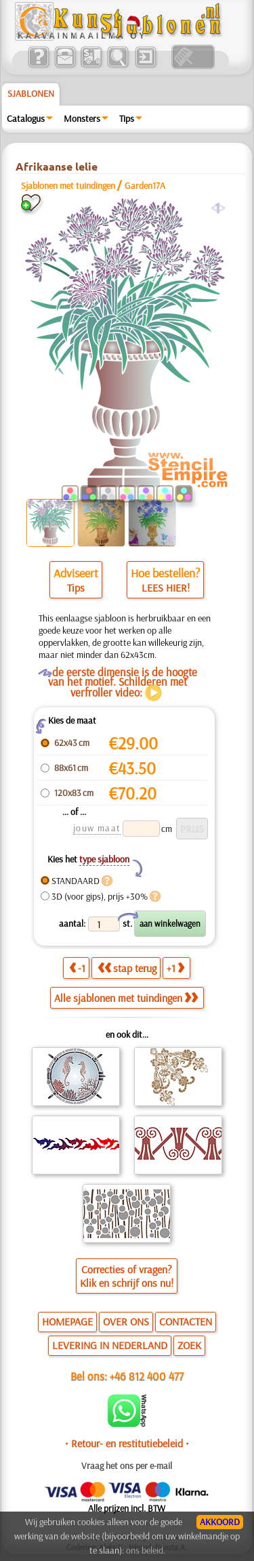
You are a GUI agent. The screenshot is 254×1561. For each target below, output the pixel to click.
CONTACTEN (185, 1321)
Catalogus (26, 118)
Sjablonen (30, 93)
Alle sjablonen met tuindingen (126, 998)
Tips (126, 118)
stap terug (127, 968)
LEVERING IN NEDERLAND (109, 1345)
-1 (77, 968)
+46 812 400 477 (147, 1376)
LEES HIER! (166, 587)
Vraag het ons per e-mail (126, 1465)
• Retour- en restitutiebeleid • (127, 1443)
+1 (175, 968)
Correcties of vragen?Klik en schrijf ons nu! (126, 1276)
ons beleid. (145, 1550)
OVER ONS (126, 1321)
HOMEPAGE (67, 1321)
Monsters (82, 118)
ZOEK (189, 1345)
